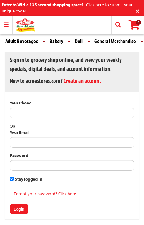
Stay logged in (26, 179)
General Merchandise (115, 41)
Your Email (20, 132)
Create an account (82, 80)
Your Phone (20, 103)
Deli (79, 41)
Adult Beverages (21, 41)
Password (19, 155)
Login (19, 209)
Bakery (56, 41)
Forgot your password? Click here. (45, 194)
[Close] (138, 10)
